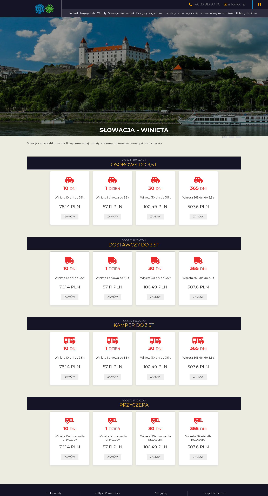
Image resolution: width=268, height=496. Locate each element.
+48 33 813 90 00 (206, 4)
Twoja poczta (88, 13)
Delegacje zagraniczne (149, 13)
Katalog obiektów (246, 13)
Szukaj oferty (53, 493)
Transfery (170, 13)
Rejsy (181, 13)
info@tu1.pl (237, 4)
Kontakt (73, 13)
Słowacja (113, 13)
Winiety (101, 13)
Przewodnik (127, 13)
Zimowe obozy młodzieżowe (217, 13)
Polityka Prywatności (107, 493)
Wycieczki (192, 13)
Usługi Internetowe (214, 493)
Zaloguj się (160, 493)
